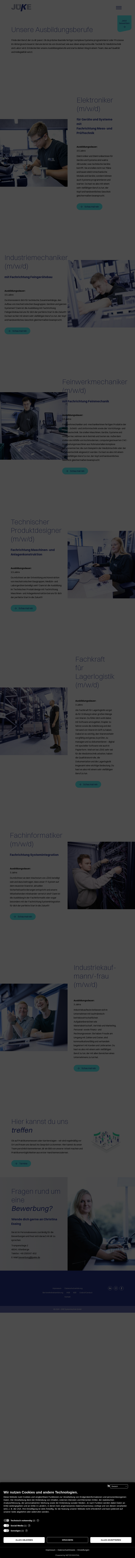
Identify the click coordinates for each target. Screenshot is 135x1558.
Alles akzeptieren (111, 1540)
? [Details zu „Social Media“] (29, 1526)
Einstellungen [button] (83, 1550)
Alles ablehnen (24, 1540)
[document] (67, 1504)
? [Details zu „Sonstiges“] (26, 1531)
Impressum (50, 1550)
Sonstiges (16, 1530)
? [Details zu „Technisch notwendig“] (37, 1520)
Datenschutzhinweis (66, 1550)
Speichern (67, 1540)
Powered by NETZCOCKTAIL (67, 1555)
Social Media (17, 1525)
